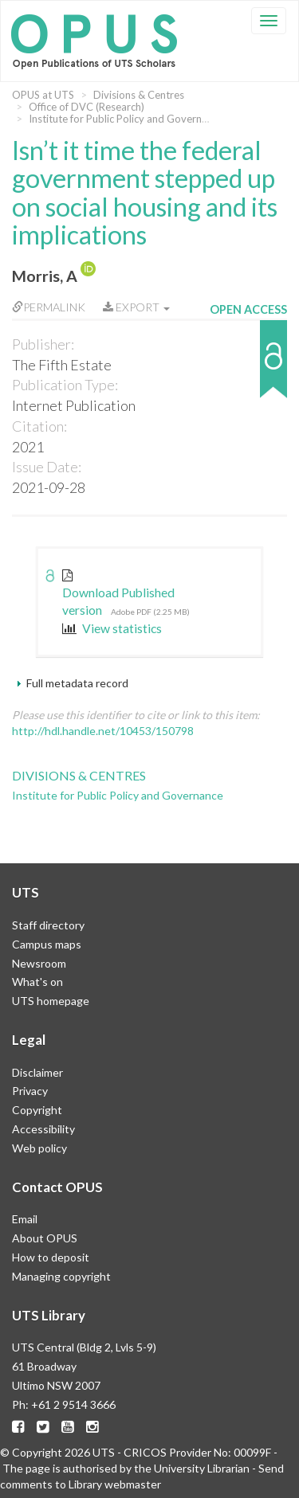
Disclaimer (37, 1072)
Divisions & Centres (138, 94)
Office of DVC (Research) (86, 106)
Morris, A (44, 276)
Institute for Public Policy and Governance (126, 118)
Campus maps (46, 944)
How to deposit (50, 1257)
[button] (248, 366)
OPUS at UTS (43, 94)
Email (24, 1219)
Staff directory (48, 925)
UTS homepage (50, 1000)
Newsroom (39, 963)
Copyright (37, 1110)
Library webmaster (115, 1484)
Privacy (30, 1090)
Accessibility (43, 1129)
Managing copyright (61, 1276)
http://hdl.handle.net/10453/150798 (103, 730)
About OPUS (44, 1238)
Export (136, 307)
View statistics (112, 628)
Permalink (48, 307)
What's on (37, 981)
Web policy (39, 1148)
